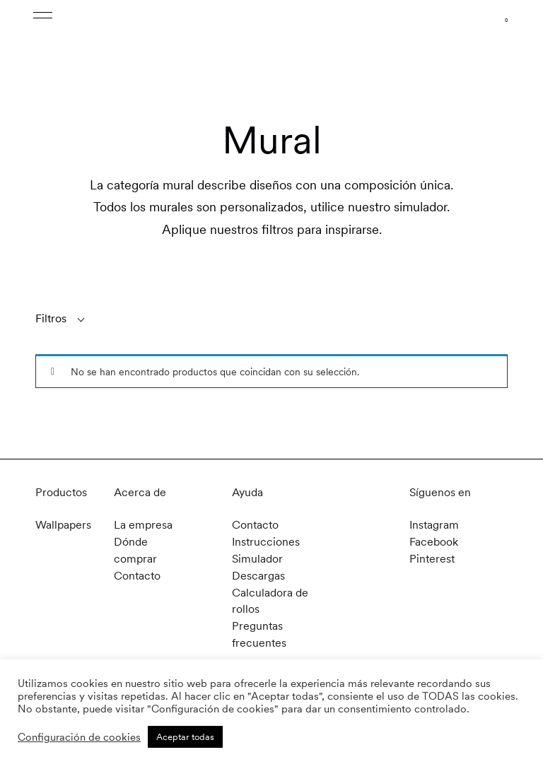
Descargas (258, 573)
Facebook (433, 541)
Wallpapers (63, 525)
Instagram (434, 525)
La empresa (143, 525)
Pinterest (432, 557)
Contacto (137, 573)
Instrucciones (266, 541)
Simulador (257, 557)
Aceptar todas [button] (185, 737)
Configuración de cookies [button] (79, 737)
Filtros (50, 318)
